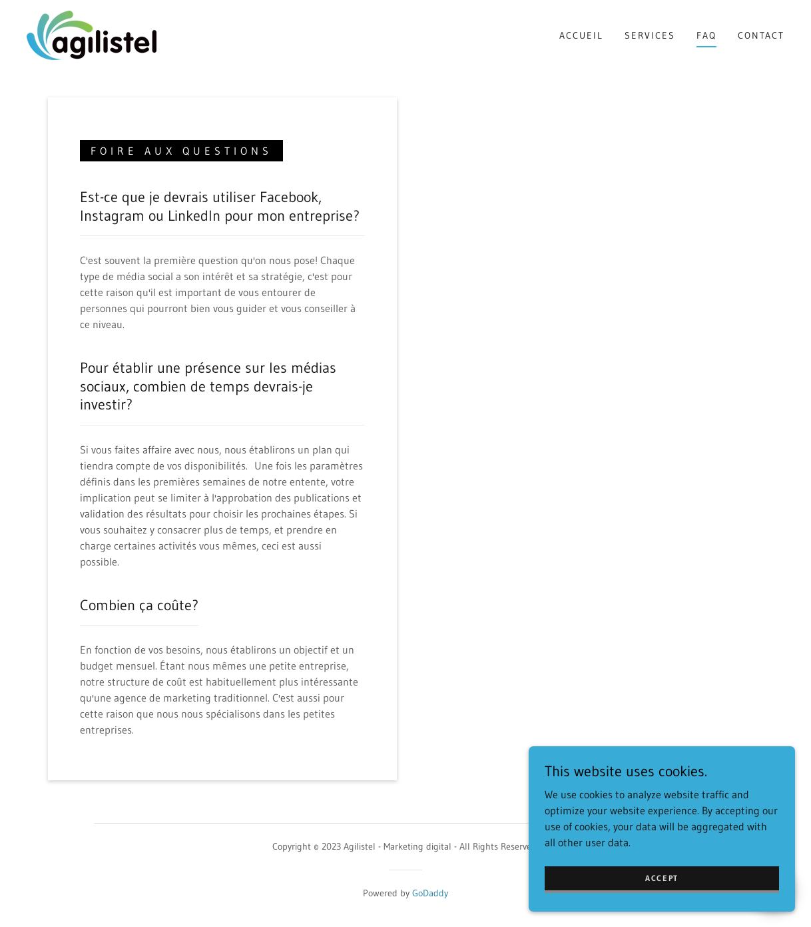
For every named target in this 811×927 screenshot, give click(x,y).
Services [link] (650, 35)
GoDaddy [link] (430, 893)
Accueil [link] (581, 35)
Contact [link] (761, 35)
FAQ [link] (706, 35)
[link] (91, 34)
